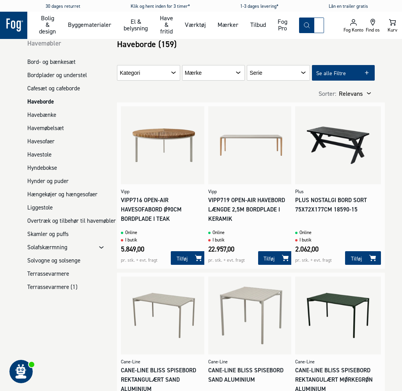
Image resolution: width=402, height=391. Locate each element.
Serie (256, 73)
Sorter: (327, 93)
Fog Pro (282, 25)
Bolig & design (47, 24)
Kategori (130, 73)
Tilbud (258, 24)
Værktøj (195, 24)
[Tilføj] (189, 258)
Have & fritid (166, 24)
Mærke (193, 73)
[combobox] (319, 25)
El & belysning (136, 25)
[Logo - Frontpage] (13, 25)
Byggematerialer (89, 24)
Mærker (228, 24)
